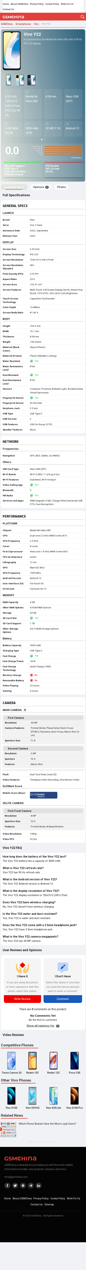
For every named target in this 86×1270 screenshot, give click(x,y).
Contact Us (8, 9)
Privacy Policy (37, 4)
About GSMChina (19, 4)
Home (6, 4)
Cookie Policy (52, 4)
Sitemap (49, 1204)
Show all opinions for (43, 1025)
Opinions (41, 187)
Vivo (32, 219)
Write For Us (67, 4)
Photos (61, 187)
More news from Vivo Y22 (43, 1141)
